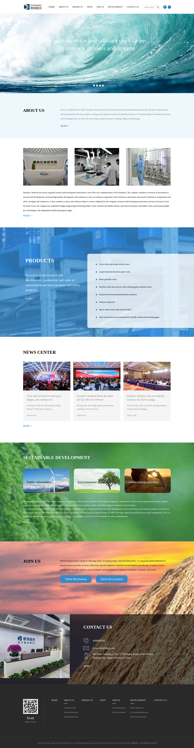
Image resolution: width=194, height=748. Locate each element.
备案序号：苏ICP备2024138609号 (144, 743)
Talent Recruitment (119, 712)
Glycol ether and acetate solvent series (113, 264)
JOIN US (100, 7)
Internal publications (71, 717)
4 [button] (100, 85)
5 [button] (103, 85)
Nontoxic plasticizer (105, 302)
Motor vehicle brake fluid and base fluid (113, 310)
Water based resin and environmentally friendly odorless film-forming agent (127, 317)
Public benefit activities (138, 717)
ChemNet (110, 743)
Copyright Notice (125, 743)
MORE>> (65, 126)
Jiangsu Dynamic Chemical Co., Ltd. (63, 743)
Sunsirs (104, 743)
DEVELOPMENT (115, 7)
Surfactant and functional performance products (116, 294)
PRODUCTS (78, 7)
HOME (51, 7)
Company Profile (70, 708)
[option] (97, 46)
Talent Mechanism (118, 708)
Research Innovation (71, 712)
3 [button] (97, 85)
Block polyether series (106, 279)
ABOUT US (63, 7)
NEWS (89, 7)
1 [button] (91, 85)
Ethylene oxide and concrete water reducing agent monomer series (124, 287)
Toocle (116, 743)
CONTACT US (133, 7)
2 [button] (94, 85)
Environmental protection (139, 712)
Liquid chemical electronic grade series (113, 272)
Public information (136, 708)
